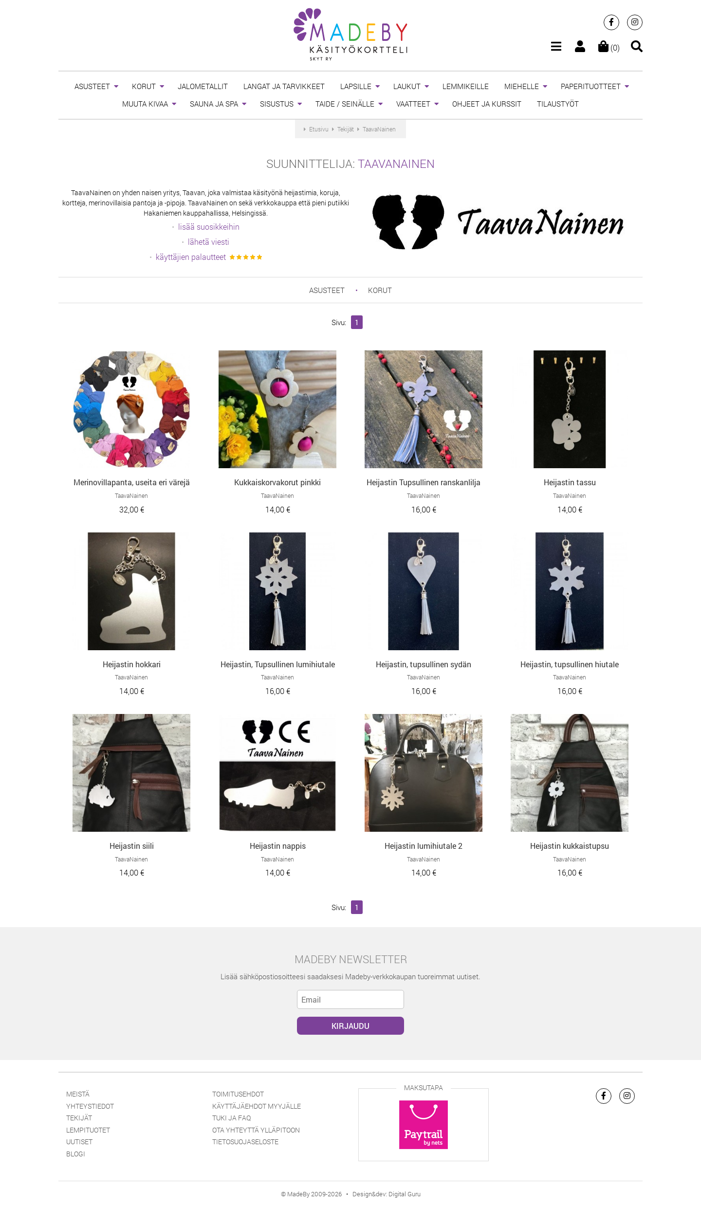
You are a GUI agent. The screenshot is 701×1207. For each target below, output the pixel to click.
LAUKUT (407, 86)
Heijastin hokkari (132, 664)
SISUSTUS (277, 104)
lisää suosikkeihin (209, 226)
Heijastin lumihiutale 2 (423, 846)
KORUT (144, 86)
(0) (609, 47)
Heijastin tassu (570, 482)
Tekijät (79, 1117)
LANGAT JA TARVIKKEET (284, 86)
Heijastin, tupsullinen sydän (423, 664)
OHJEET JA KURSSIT (486, 104)
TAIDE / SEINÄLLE (344, 104)
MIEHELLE (521, 86)
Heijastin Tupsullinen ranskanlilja (423, 482)
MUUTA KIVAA (145, 104)
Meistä (78, 1093)
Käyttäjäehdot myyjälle (256, 1106)
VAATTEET (413, 104)
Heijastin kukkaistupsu (569, 846)
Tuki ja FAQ (231, 1117)
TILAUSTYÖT (558, 104)
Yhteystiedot (90, 1106)
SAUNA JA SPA (214, 104)
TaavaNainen (396, 163)
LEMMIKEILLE (466, 86)
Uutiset (79, 1141)
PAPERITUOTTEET (591, 86)
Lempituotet (88, 1129)
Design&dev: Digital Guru (386, 1193)
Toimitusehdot (238, 1093)
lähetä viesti (208, 242)
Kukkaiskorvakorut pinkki (277, 482)
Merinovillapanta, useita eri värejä (132, 482)
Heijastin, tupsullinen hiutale (569, 664)
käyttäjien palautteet (191, 257)
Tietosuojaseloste (245, 1141)
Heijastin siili (132, 846)
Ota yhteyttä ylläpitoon (256, 1129)
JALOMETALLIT (203, 86)
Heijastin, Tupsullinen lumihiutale (278, 664)
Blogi (75, 1153)
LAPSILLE (355, 86)
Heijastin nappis (278, 846)
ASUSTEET (92, 86)
